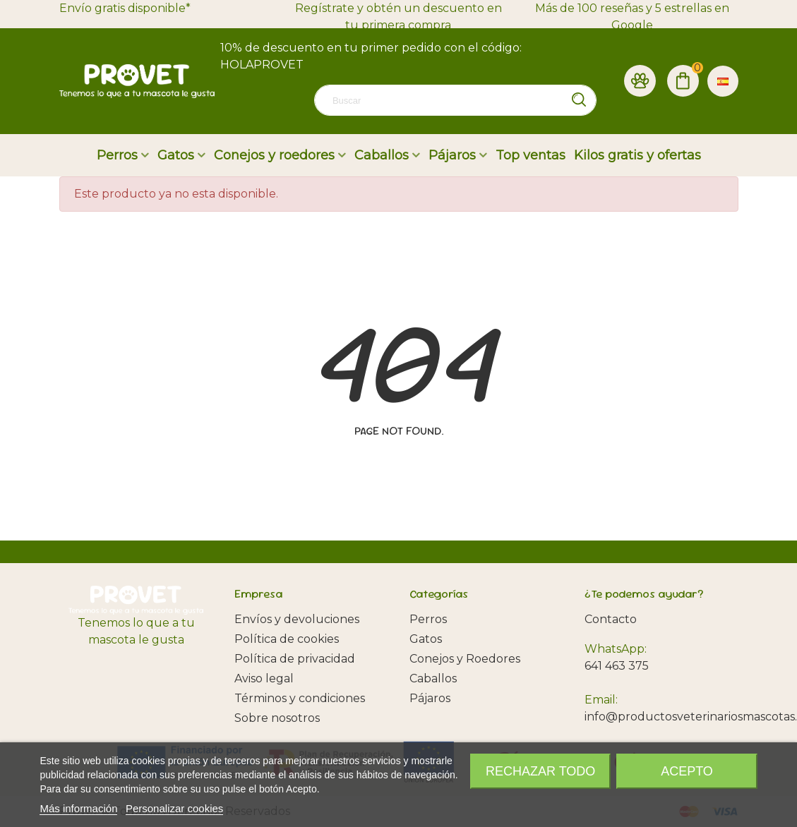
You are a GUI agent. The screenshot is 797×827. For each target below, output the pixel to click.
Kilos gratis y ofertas (637, 155)
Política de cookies (286, 639)
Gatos (175, 155)
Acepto (687, 771)
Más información (78, 808)
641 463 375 (617, 665)
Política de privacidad (294, 658)
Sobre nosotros (277, 718)
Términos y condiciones (299, 698)
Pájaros (452, 155)
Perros (117, 155)
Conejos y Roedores (464, 658)
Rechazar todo (540, 771)
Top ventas (530, 155)
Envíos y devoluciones (296, 619)
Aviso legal (264, 678)
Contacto (611, 619)
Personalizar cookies (174, 808)
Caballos (381, 155)
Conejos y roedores (274, 155)
